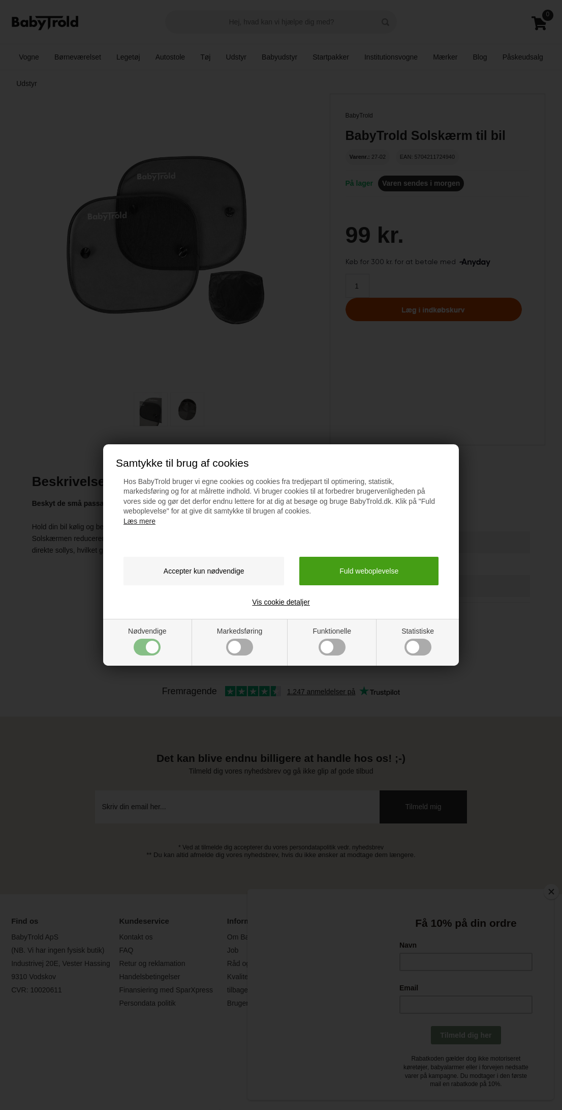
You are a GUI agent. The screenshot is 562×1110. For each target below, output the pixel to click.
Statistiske (417, 641)
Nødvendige (147, 641)
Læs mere (139, 521)
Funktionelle (332, 641)
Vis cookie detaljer (280, 602)
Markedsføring (239, 641)
